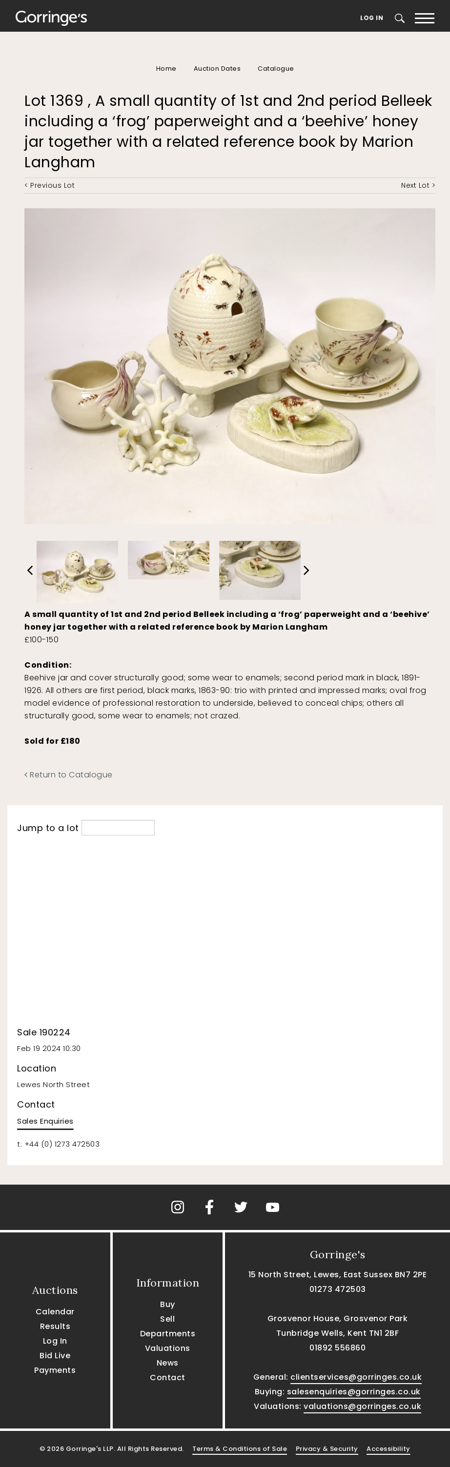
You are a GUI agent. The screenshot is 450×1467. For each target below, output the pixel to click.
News (168, 1362)
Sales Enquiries (45, 1121)
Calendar (55, 1311)
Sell (167, 1319)
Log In (371, 18)
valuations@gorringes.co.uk (362, 1406)
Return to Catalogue (68, 774)
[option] (77, 569)
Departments (168, 1333)
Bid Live (55, 1355)
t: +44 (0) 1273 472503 (58, 1144)
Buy (167, 1304)
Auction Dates (217, 68)
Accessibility (388, 1448)
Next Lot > (418, 185)
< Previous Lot (49, 185)
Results (55, 1326)
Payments (55, 1370)
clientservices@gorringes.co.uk (356, 1377)
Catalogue (276, 68)
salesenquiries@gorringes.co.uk (354, 1391)
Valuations (167, 1348)
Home (166, 68)
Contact (167, 1377)
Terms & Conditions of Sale (239, 1448)
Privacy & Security (327, 1448)
